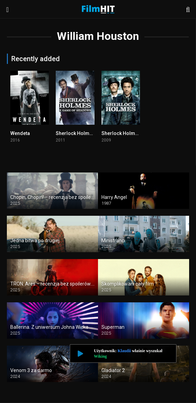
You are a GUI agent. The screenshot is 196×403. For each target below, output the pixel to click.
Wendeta (20, 133)
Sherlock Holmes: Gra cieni (87, 133)
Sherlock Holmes (121, 133)
